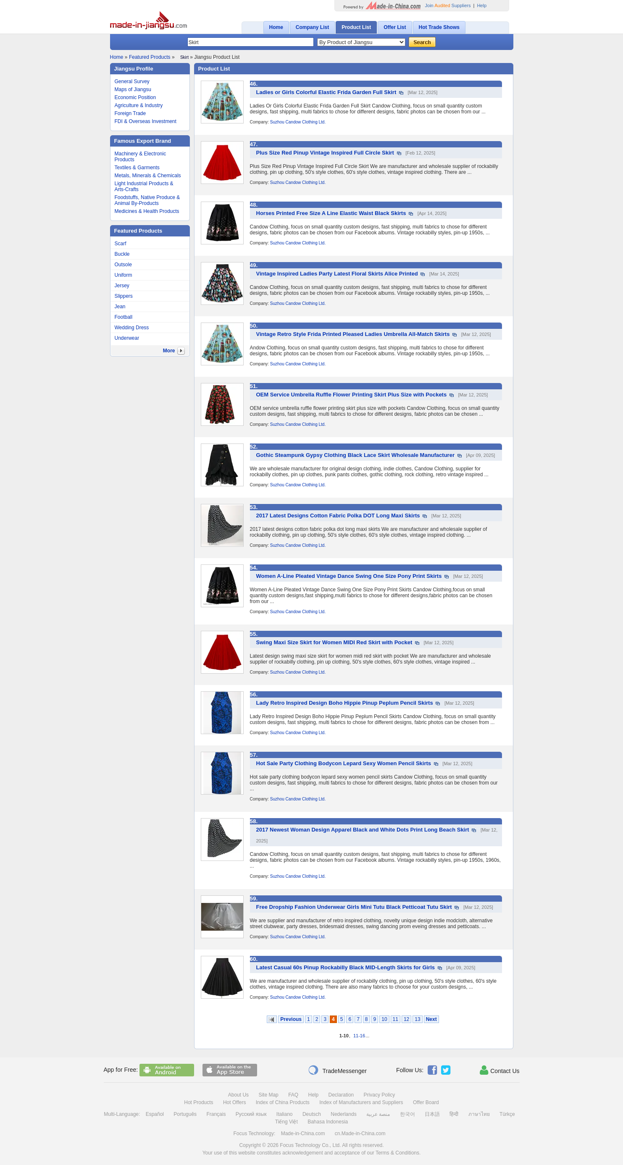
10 (384, 1019)
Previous (291, 1019)
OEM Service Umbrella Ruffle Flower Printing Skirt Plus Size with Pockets (351, 394)
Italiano (284, 1114)
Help (481, 5)
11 (395, 1019)
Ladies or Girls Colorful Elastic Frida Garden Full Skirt (326, 92)
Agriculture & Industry (139, 105)
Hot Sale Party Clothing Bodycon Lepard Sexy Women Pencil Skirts (343, 763)
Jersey (122, 286)
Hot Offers (234, 1102)
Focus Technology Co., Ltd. (310, 1145)
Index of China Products (283, 1102)
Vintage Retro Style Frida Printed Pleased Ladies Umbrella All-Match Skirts (353, 334)
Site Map (268, 1095)
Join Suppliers (448, 5)
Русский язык (251, 1114)
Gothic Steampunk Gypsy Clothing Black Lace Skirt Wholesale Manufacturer (355, 455)
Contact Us (499, 1070)
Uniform (123, 275)
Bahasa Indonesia (328, 1122)
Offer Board (426, 1102)
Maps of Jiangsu (133, 89)
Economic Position (135, 97)
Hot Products (198, 1102)
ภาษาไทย (479, 1114)
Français (216, 1114)
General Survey (132, 81)
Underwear (127, 338)
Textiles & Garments (137, 168)
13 (417, 1019)
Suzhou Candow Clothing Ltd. (298, 122)
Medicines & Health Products (147, 211)
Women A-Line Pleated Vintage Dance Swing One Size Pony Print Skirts (349, 576)
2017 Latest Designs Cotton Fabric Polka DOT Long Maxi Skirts (338, 515)
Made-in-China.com (303, 1133)
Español (155, 1114)
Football (124, 317)
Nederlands (343, 1114)
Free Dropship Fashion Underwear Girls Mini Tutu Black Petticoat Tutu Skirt (354, 907)
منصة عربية (378, 1114)
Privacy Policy (379, 1095)
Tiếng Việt (286, 1122)
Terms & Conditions (397, 1153)
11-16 (359, 1035)
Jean (120, 307)
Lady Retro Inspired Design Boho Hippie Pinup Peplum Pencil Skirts (344, 703)
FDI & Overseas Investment (145, 121)
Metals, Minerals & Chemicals (148, 175)
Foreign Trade (130, 113)
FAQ (293, 1095)
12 (406, 1019)
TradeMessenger (337, 1070)
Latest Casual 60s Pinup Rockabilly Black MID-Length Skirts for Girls (345, 967)
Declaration (341, 1095)
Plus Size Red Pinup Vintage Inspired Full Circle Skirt (325, 153)
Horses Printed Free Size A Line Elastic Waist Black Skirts (331, 213)
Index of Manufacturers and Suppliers (361, 1102)
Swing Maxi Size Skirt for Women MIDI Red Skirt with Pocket (334, 642)
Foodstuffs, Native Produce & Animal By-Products (147, 200)
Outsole (123, 265)
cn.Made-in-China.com (360, 1133)
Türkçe (507, 1114)
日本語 (432, 1114)
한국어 (407, 1114)
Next (431, 1019)
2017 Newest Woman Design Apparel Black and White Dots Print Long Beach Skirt (362, 830)
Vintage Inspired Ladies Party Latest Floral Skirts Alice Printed (337, 273)
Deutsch (311, 1114)
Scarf (120, 244)
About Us (238, 1095)
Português (185, 1114)
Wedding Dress (132, 328)
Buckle (122, 254)
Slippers (124, 296)
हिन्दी (454, 1114)
